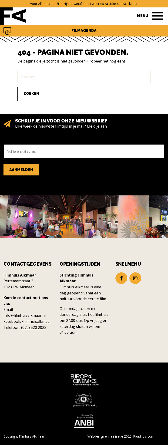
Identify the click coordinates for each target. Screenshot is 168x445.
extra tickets (109, 3)
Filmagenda (84, 30)
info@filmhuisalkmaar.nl (24, 315)
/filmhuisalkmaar (36, 321)
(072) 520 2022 (33, 327)
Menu (142, 15)
